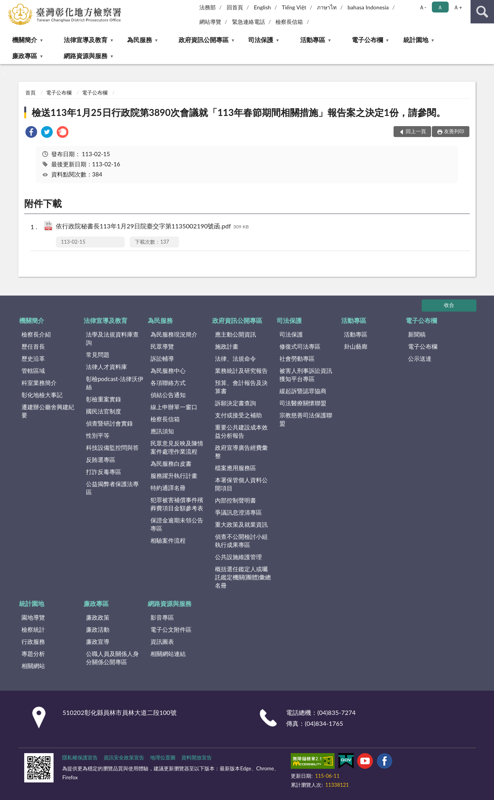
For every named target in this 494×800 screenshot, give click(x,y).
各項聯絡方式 (168, 382)
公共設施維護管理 (238, 556)
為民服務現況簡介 (173, 334)
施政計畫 (226, 346)
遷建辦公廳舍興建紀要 (47, 411)
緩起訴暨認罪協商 (302, 390)
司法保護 (260, 39)
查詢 (482, 11)
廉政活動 (97, 629)
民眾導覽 (162, 346)
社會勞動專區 (297, 358)
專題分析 (33, 653)
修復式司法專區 (299, 346)
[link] (31, 133)
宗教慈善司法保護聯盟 (305, 419)
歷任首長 (33, 346)
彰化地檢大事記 (42, 394)
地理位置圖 (162, 757)
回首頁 (235, 7)
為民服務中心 (168, 370)
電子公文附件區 (171, 629)
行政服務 (33, 641)
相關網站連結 (168, 653)
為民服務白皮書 (171, 463)
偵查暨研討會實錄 (109, 423)
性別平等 (97, 435)
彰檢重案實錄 (103, 399)
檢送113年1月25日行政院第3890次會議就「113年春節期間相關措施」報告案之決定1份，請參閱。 (239, 112)
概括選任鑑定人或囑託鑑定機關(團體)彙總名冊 (243, 577)
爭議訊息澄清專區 (238, 512)
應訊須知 (162, 431)
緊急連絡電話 (248, 21)
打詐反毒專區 (103, 471)
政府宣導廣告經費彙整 (241, 451)
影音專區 (162, 617)
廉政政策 (97, 617)
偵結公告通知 (168, 394)
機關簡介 (24, 39)
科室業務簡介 (39, 382)
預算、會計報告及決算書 (241, 386)
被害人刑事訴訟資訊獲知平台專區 (305, 374)
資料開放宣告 (196, 757)
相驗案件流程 (168, 540)
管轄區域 (33, 370)
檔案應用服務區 (235, 467)
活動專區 (312, 39)
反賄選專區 (100, 459)
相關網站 (33, 665)
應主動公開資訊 (235, 334)
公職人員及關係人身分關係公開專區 (112, 657)
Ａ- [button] (422, 7)
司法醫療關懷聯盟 (302, 402)
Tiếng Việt (294, 7)
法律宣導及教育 (85, 39)
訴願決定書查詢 (235, 402)
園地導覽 (33, 617)
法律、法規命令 (235, 358)
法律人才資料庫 (106, 366)
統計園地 (415, 39)
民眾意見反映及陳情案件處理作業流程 (176, 447)
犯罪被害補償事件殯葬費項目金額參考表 (176, 503)
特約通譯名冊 (168, 487)
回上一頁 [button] (416, 131)
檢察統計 (33, 629)
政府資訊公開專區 (204, 39)
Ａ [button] (440, 7)
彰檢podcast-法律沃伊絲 (114, 382)
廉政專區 (24, 55)
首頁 (30, 92)
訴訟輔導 (162, 358)
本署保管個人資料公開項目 (241, 484)
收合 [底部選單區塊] (449, 305)
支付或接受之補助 (238, 415)
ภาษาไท (326, 7)
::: (6, 6)
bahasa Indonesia (368, 7)
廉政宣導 (97, 641)
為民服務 (139, 39)
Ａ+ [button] (457, 7)
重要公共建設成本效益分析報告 (241, 431)
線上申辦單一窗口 (173, 406)
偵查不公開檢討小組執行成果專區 (241, 540)
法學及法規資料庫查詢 (112, 338)
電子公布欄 (367, 39)
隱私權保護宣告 (80, 757)
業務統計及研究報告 (241, 370)
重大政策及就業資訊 (241, 524)
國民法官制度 (103, 411)
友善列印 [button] (454, 131)
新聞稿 (417, 334)
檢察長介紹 (36, 334)
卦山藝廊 (355, 346)
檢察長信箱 (289, 21)
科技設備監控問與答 (112, 447)
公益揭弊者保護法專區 (112, 487)
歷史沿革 (33, 358)
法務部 (207, 7)
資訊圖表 (162, 641)
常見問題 (97, 354)
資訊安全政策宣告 (124, 757)
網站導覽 (210, 21)
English (262, 7)
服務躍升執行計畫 (173, 475)
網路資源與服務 (85, 55)
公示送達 (419, 358)
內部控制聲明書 (235, 500)
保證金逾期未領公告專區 (176, 524)
